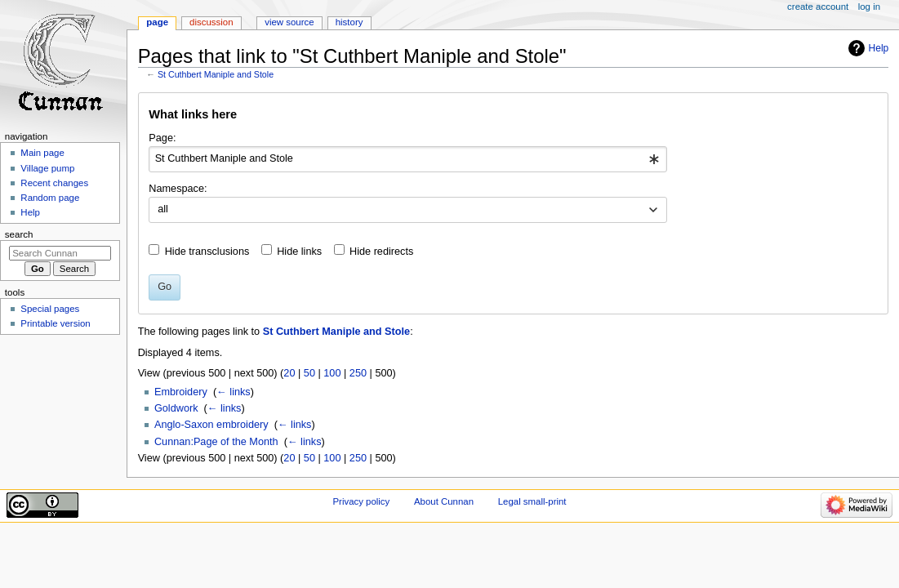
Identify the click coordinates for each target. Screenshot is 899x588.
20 (289, 373)
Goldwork (176, 408)
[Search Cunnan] (60, 253)
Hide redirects (381, 251)
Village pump (47, 168)
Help (879, 48)
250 (358, 373)
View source (289, 22)
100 (331, 373)
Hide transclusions (207, 251)
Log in (869, 6)
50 (309, 373)
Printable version (55, 323)
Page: (162, 138)
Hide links (299, 251)
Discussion (211, 22)
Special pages (49, 309)
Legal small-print (532, 501)
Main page (42, 153)
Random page (49, 198)
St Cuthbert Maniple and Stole (216, 74)
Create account (817, 6)
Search (19, 234)
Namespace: (178, 188)
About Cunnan (444, 501)
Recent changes (54, 183)
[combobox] (408, 159)
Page (157, 22)
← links (233, 392)
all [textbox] (163, 209)
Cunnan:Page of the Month (216, 442)
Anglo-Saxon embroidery (211, 424)
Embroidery (180, 392)
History (349, 22)
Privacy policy (360, 501)
